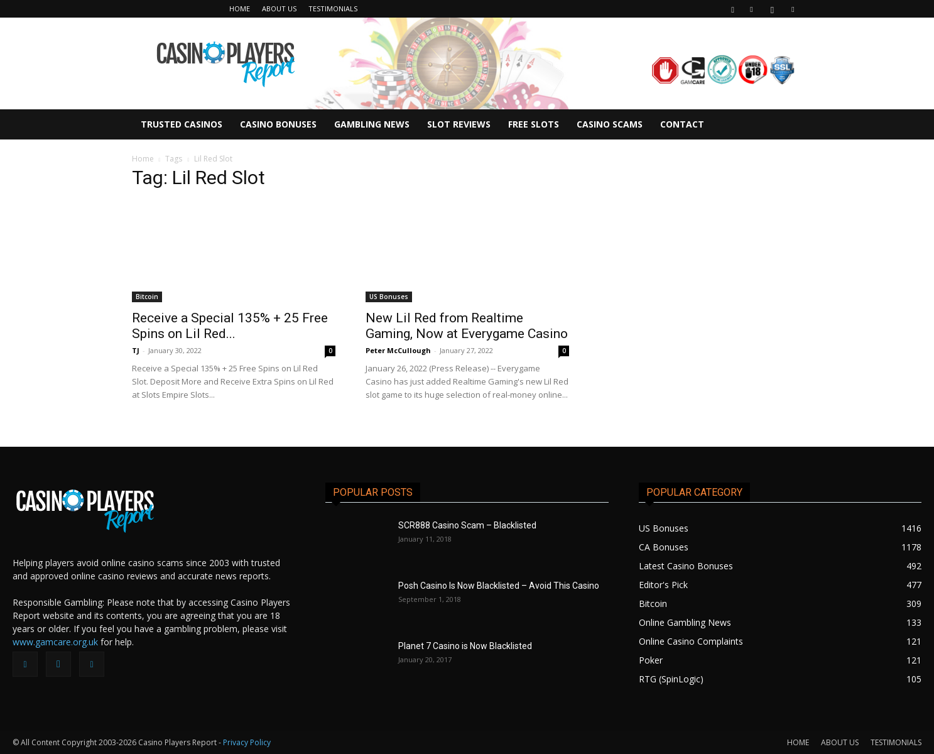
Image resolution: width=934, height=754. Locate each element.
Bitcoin (147, 296)
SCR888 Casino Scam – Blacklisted (467, 525)
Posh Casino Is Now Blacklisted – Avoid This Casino (498, 586)
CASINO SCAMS (610, 124)
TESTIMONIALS (332, 8)
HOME (239, 8)
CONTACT (682, 124)
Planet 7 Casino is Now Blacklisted (465, 646)
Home (143, 158)
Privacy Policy (247, 742)
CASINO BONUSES (278, 124)
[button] (733, 8)
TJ (135, 350)
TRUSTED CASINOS (181, 124)
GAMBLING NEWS (372, 124)
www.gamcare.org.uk (55, 642)
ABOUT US (279, 8)
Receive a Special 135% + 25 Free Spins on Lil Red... (230, 325)
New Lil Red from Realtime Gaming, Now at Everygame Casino (467, 325)
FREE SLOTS (533, 124)
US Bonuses (388, 296)
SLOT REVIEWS (459, 124)
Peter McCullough (398, 350)
